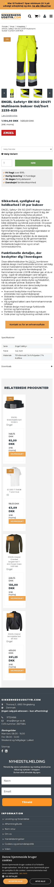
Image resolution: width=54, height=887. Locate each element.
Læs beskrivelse (9, 115)
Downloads (6, 366)
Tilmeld (27, 802)
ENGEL (32, 261)
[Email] (26, 791)
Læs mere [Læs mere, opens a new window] (23, 873)
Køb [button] (33, 163)
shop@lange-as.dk (16, 720)
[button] (27, 876)
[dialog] (27, 869)
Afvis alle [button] (40, 881)
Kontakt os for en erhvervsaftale (27, 324)
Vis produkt (17, 454)
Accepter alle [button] (15, 881)
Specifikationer (8, 337)
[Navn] (26, 781)
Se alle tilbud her (41, 6)
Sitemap (5, 746)
